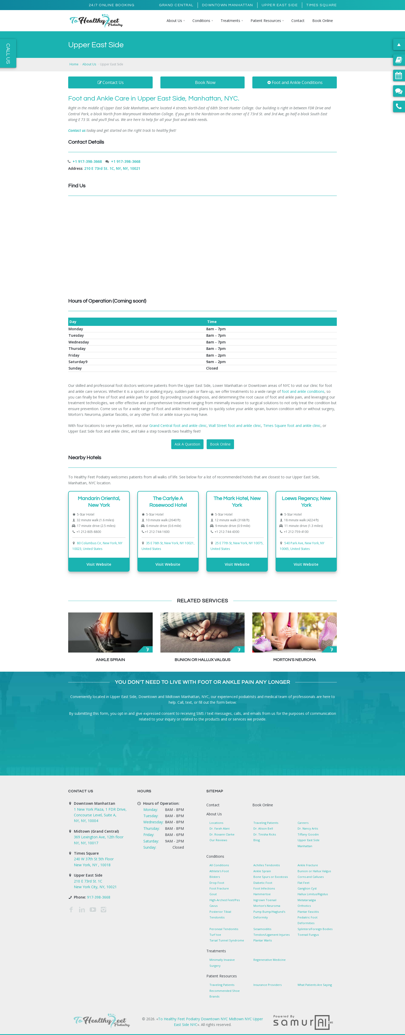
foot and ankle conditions (303, 391)
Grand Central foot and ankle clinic (178, 425)
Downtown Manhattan (227, 5)
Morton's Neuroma (294, 660)
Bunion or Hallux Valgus (202, 660)
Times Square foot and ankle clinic (292, 425)
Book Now (205, 82)
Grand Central (176, 5)
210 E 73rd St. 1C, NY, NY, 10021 (112, 168)
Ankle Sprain (110, 660)
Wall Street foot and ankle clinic (235, 425)
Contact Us (110, 82)
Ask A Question (187, 444)
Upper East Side (280, 5)
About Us (89, 64)
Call (180, 702)
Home (74, 64)
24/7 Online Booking (112, 5)
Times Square (321, 5)
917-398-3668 (98, 897)
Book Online (220, 444)
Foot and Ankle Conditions (295, 82)
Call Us (8, 53)
